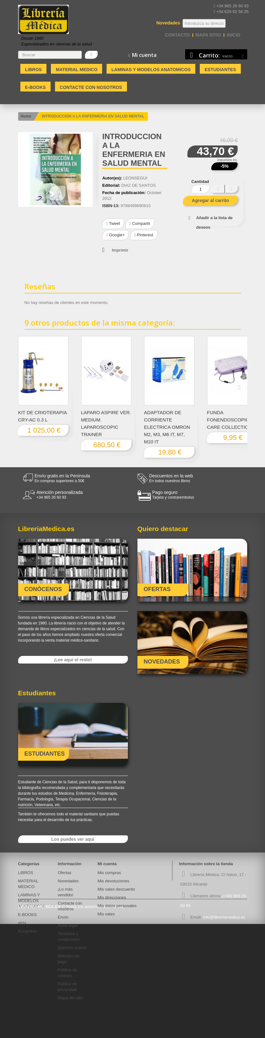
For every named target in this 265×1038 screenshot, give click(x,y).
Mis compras (109, 872)
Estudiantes (220, 69)
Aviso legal (68, 925)
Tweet (113, 223)
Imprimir (120, 250)
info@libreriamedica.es (224, 917)
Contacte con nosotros (91, 87)
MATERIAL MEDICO (76, 69)
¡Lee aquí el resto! (73, 659)
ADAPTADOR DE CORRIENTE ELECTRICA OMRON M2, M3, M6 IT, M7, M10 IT (167, 427)
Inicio (234, 34)
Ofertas (65, 872)
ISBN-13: (110, 205)
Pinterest (143, 235)
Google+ (115, 235)
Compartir (139, 223)
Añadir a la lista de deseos (214, 222)
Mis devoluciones (113, 881)
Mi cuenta (107, 863)
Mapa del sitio (70, 997)
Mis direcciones (112, 897)
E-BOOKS (35, 87)
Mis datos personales (117, 905)
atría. (23, 922)
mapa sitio (208, 34)
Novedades (68, 881)
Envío (63, 917)
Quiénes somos (72, 947)
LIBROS (33, 69)
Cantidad (200, 181)
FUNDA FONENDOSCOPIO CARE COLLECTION (229, 420)
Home (26, 116)
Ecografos (27, 931)
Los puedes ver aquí (72, 839)
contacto (177, 34)
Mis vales (106, 914)
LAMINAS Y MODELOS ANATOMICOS (151, 69)
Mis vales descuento (116, 889)
